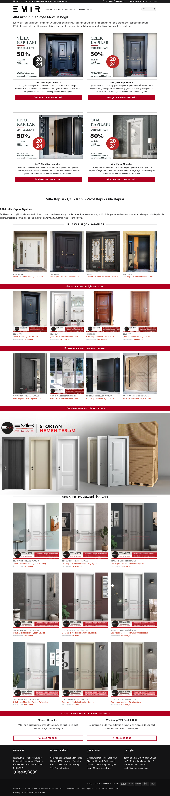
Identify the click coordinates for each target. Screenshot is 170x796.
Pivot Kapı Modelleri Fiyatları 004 (27, 398)
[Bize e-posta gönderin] (30, 772)
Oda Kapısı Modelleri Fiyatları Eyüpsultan (30, 702)
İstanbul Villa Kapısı (60, 761)
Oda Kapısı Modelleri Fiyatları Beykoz (29, 633)
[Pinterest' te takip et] (35, 772)
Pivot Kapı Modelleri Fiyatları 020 (100, 398)
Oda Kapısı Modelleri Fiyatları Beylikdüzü (79, 633)
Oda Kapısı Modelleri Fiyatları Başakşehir (79, 564)
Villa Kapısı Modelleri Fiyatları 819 (64, 277)
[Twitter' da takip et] (25, 772)
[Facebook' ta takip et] (16, 772)
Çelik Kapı (58, 9)
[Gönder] (154, 9)
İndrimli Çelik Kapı (104, 761)
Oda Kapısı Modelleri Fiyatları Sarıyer (127, 702)
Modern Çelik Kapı (102, 768)
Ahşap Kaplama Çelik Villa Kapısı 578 (102, 277)
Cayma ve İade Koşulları (107, 788)
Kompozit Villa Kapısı (72, 758)
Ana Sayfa (48, 9)
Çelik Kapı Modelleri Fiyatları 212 (137, 337)
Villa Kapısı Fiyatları (59, 768)
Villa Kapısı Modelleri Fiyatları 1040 (138, 277)
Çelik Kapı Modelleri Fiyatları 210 (100, 337)
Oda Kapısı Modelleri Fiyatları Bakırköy (29, 564)
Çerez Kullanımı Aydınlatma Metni (48, 788)
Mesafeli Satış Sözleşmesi (80, 788)
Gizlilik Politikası (22, 788)
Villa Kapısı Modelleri (68, 764)
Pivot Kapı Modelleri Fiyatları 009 (64, 398)
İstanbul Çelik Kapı (96, 764)
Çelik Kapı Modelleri (96, 758)
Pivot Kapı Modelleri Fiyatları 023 (137, 398)
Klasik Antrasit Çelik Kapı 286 (25, 337)
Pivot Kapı (81, 9)
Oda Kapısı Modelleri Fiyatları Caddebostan (129, 633)
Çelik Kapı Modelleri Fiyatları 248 (64, 337)
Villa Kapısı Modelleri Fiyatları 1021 (28, 277)
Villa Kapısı (70, 9)
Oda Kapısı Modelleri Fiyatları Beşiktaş (127, 564)
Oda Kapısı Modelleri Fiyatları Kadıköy (78, 702)
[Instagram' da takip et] (20, 772)
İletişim (90, 9)
